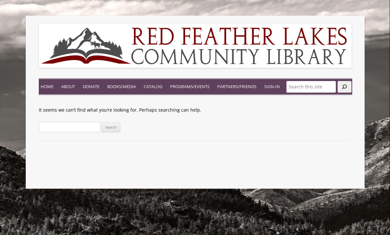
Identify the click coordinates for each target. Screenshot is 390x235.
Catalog (153, 86)
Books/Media (121, 86)
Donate (91, 86)
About (68, 86)
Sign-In (272, 86)
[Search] (345, 87)
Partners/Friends (236, 86)
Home (47, 86)
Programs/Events (189, 86)
